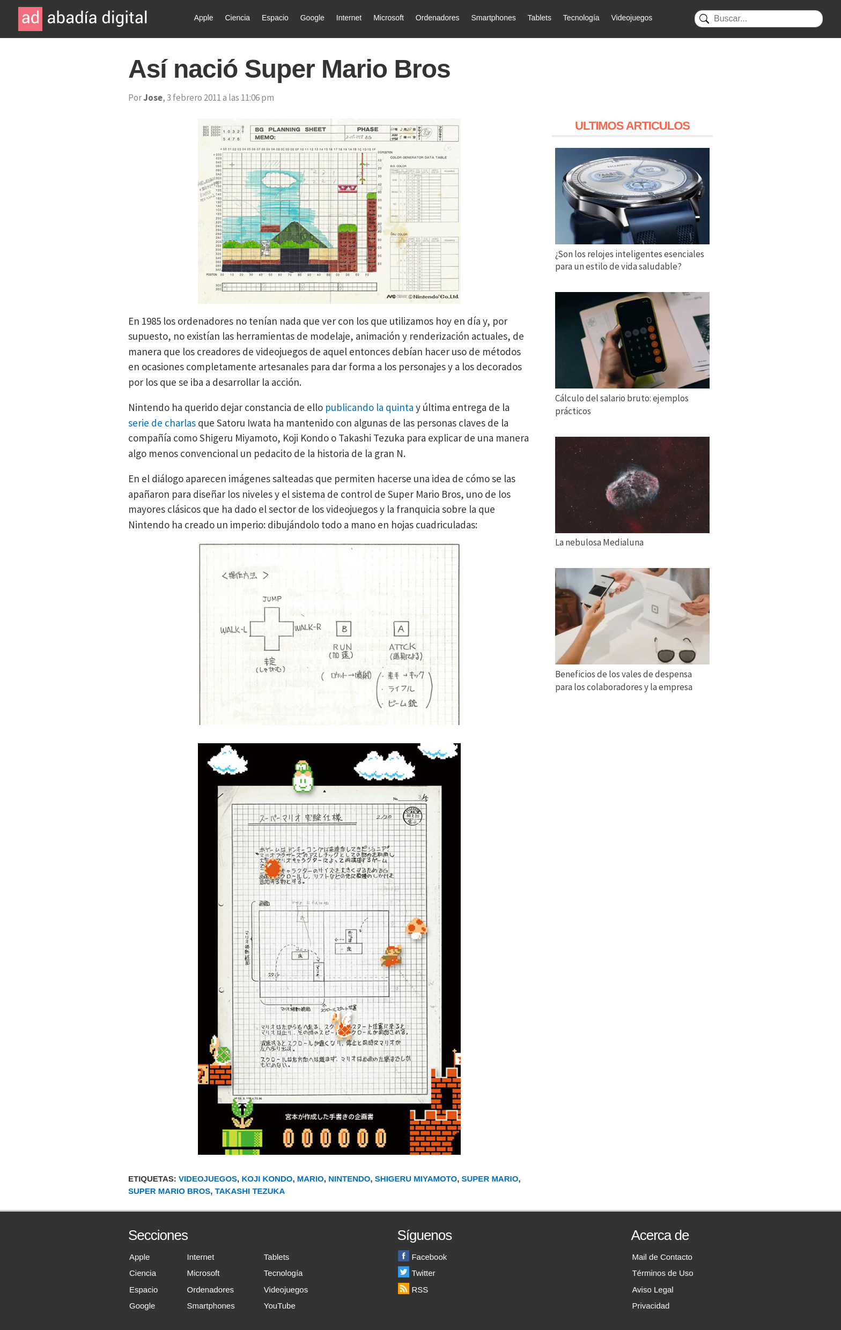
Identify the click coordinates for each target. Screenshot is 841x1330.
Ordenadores (438, 17)
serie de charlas (162, 422)
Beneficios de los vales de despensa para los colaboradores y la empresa (632, 674)
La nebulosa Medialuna (632, 536)
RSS (413, 1289)
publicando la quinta (369, 407)
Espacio (275, 17)
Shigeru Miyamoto (416, 1178)
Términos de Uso (662, 1272)
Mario (310, 1178)
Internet (349, 17)
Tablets (539, 17)
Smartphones (493, 17)
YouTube (280, 1305)
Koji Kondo (266, 1178)
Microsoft (388, 17)
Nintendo (349, 1178)
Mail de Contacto (662, 1256)
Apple (203, 17)
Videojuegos (631, 17)
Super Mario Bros (169, 1190)
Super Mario (490, 1178)
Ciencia (237, 17)
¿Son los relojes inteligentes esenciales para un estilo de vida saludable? (632, 254)
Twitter (416, 1272)
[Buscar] (759, 18)
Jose (153, 97)
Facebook (422, 1256)
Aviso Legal (652, 1289)
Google (312, 17)
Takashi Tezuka (250, 1190)
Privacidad (650, 1305)
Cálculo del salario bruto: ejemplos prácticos (632, 398)
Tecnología (581, 17)
